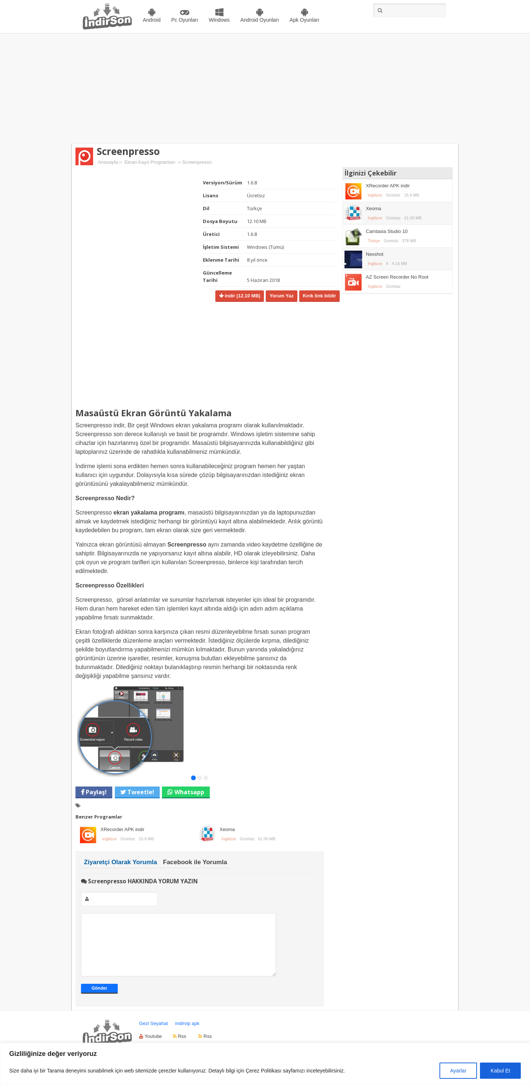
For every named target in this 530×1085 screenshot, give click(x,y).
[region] (265, 1064)
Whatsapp (189, 792)
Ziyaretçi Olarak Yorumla (120, 862)
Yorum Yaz (281, 295)
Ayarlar (458, 1071)
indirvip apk (187, 1034)
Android (151, 20)
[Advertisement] (265, 88)
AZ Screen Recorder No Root (397, 277)
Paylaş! (95, 792)
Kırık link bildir (319, 295)
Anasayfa (108, 162)
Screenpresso (128, 151)
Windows (219, 20)
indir (241, 295)
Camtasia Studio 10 (386, 231)
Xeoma (227, 829)
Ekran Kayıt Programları (150, 162)
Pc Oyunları (184, 20)
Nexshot (375, 254)
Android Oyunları (259, 20)
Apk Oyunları (304, 20)
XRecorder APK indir (122, 829)
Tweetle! (140, 792)
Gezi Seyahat (153, 1034)
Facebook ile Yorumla (195, 862)
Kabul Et (500, 1071)
